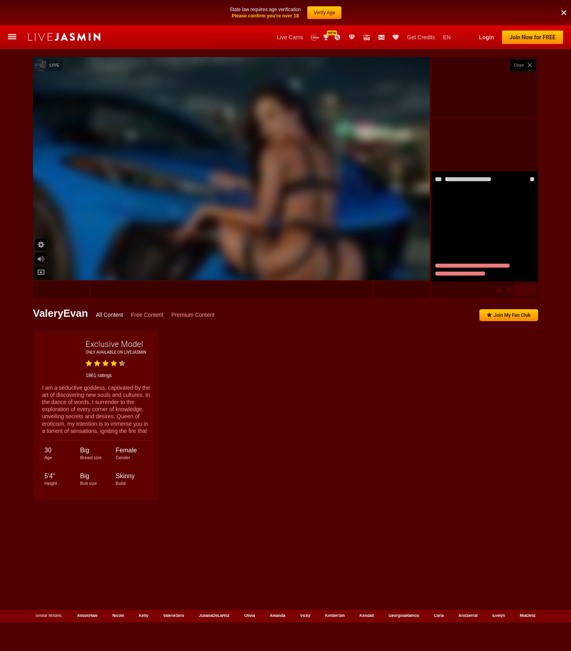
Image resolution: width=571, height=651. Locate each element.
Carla (439, 615)
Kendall (367, 615)
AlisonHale (87, 615)
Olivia (249, 615)
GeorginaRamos (404, 615)
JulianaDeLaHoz (214, 615)
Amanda (277, 615)
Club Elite (352, 37)
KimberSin (335, 615)
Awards (326, 37)
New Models (315, 37)
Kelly (143, 615)
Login (486, 37)
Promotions (337, 37)
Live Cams (290, 37)
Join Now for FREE (533, 37)
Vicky (305, 615)
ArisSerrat (467, 615)
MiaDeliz (528, 615)
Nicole (118, 615)
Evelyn (498, 615)
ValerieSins (173, 615)
